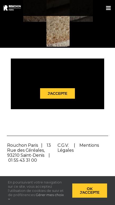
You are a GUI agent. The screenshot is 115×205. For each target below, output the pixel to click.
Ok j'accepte (89, 190)
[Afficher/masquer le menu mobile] (109, 8)
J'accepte (57, 93)
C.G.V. (63, 145)
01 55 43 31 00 (22, 160)
